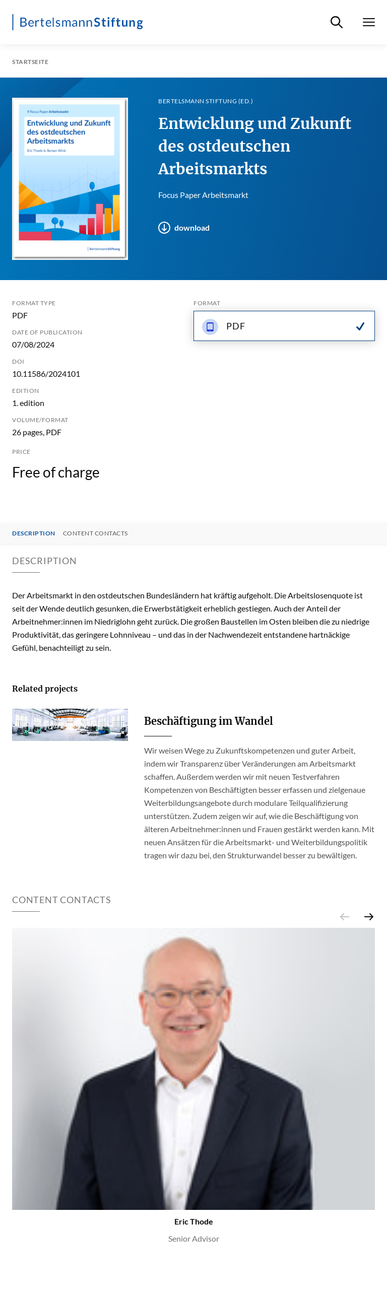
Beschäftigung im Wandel (208, 721)
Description (33, 533)
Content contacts (95, 533)
